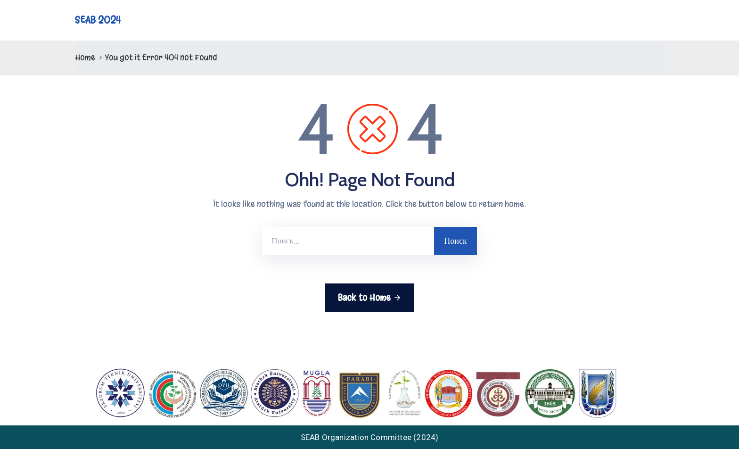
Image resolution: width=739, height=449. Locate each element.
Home (85, 57)
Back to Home (370, 297)
